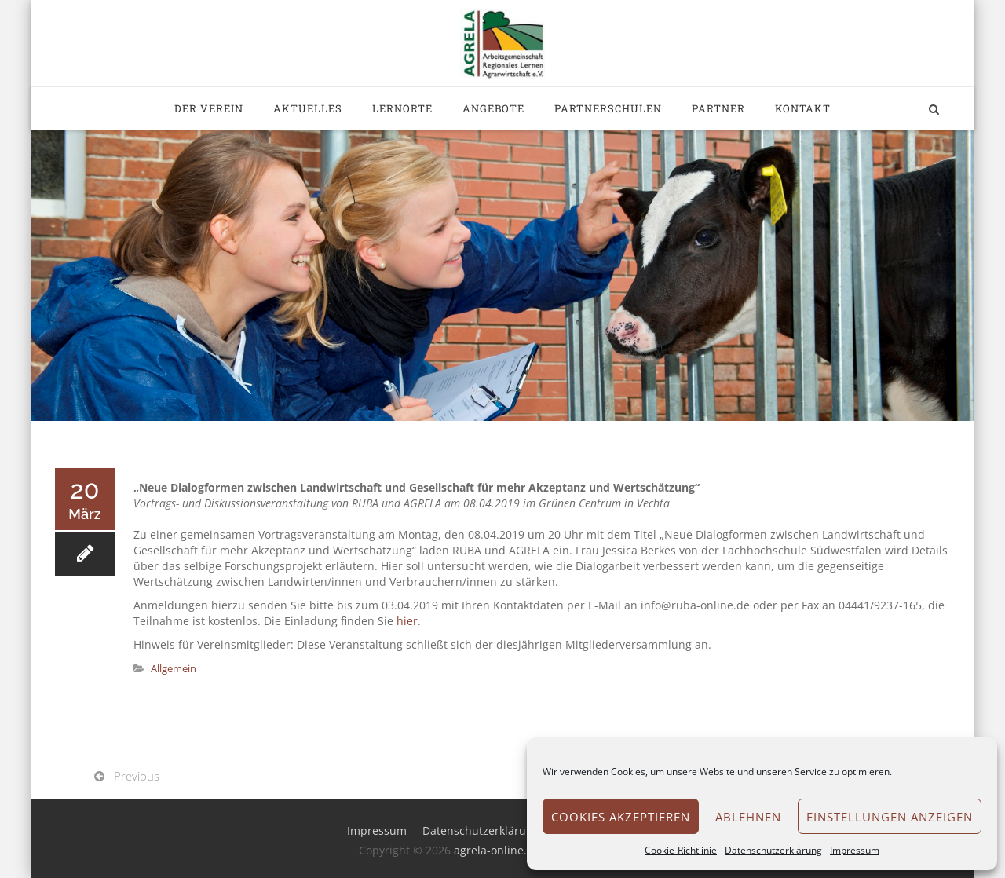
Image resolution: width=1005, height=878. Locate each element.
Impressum (854, 850)
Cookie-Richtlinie (681, 850)
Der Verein (208, 108)
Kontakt (803, 108)
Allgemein (173, 668)
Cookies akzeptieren (620, 817)
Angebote (493, 108)
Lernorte (402, 108)
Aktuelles (307, 108)
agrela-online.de (497, 850)
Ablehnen (748, 817)
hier (407, 620)
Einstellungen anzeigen (889, 817)
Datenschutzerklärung (773, 850)
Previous (136, 776)
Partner (718, 108)
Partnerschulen (608, 108)
